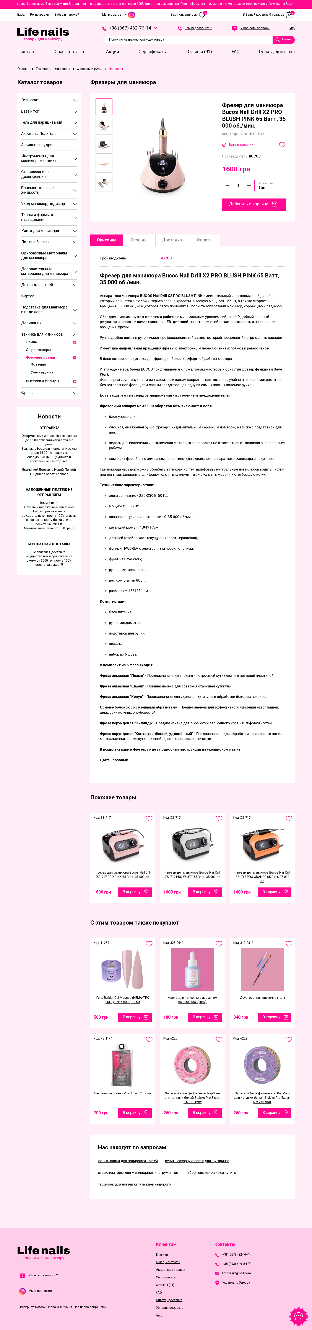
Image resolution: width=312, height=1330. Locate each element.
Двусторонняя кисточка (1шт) (262, 998)
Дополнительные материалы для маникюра (44, 271)
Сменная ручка (42, 372)
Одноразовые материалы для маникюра (44, 255)
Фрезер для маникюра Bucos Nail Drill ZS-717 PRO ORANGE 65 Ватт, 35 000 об (262, 877)
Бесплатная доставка (49, 544)
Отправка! (49, 428)
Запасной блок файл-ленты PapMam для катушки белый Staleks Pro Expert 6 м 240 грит (262, 1097)
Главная (162, 1254)
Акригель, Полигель (38, 133)
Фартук (27, 296)
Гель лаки (29, 100)
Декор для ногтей (37, 284)
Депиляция (31, 323)
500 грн (101, 1017)
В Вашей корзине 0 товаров (269, 14)
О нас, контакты (168, 1262)
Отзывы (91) (165, 1285)
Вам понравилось (189, 14)
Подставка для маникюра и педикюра (44, 309)
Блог (159, 1315)
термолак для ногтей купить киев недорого (134, 1184)
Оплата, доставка (169, 1300)
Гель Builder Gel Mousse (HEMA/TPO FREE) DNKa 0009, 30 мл (122, 1000)
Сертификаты (166, 1277)
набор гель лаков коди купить (210, 1172)
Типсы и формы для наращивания (39, 217)
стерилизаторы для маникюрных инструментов (138, 1172)
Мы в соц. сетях (118, 14)
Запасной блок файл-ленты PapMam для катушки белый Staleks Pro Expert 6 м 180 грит (192, 1097)
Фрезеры (38, 364)
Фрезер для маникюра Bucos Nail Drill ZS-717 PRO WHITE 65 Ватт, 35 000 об (192, 875)
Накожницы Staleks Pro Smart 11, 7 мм (122, 1093)
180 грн (170, 1017)
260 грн (170, 1113)
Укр (292, 28)
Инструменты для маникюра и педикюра (41, 158)
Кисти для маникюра (40, 230)
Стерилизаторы (38, 350)
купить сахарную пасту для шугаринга (197, 1161)
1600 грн (102, 892)
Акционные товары (170, 1269)
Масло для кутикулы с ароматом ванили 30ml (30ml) (192, 1000)
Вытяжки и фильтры (42, 381)
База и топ (30, 111)
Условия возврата (169, 1307)
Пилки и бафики (35, 241)
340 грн (240, 1017)
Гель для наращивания (41, 122)
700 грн (101, 1113)
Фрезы (27, 392)
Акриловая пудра (36, 145)
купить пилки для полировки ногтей (128, 1161)
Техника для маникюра (42, 334)
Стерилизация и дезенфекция (35, 174)
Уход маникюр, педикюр (43, 203)
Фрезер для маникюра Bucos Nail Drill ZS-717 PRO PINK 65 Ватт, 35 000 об (123, 875)
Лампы (32, 342)
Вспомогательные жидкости (37, 190)
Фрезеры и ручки (40, 357)
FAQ (159, 1292)
